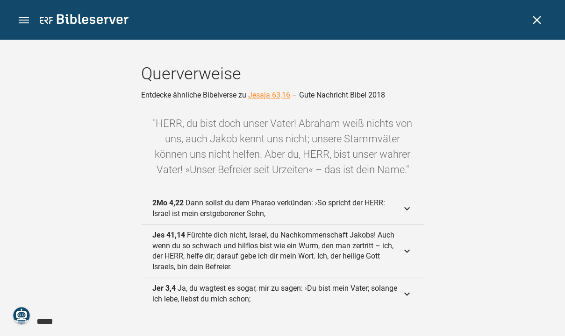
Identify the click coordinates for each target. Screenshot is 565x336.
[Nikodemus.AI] (21, 315)
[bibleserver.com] (84, 21)
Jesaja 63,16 (269, 95)
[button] (24, 20)
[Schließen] (537, 20)
